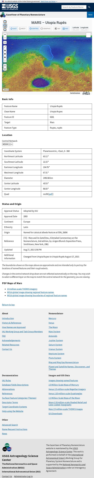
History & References (11, 322)
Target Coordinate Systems (14, 406)
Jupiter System (56, 340)
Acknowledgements (11, 340)
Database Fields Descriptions (15, 384)
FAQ (4, 336)
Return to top (8, 304)
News (4, 433)
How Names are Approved (14, 327)
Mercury (52, 318)
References (7, 393)
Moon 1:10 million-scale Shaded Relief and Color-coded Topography (68, 403)
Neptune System (56, 353)
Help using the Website (12, 411)
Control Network (9, 141)
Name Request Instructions (14, 429)
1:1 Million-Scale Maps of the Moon (64, 398)
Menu (90, 15)
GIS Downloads (55, 413)
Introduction (8, 318)
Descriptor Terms (10, 402)
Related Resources (10, 344)
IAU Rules (6, 380)
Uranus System (56, 349)
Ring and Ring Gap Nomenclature (64, 362)
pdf (51, 194)
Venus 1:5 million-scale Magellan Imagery (67, 389)
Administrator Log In (23, 476)
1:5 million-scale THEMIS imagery (22, 289)
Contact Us (7, 349)
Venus (51, 322)
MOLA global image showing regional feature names (30, 292)
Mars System (54, 331)
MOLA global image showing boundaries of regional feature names (37, 295)
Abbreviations (8, 389)
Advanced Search (10, 424)
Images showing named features (63, 380)
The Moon (53, 327)
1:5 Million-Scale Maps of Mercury (64, 384)
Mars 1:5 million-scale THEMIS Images (66, 409)
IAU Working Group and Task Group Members (22, 331)
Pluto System (55, 358)
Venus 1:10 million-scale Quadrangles (65, 393)
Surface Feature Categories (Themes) (19, 398)
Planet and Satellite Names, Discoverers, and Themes (69, 368)
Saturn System (55, 344)
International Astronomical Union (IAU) (21, 471)
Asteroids (53, 336)
